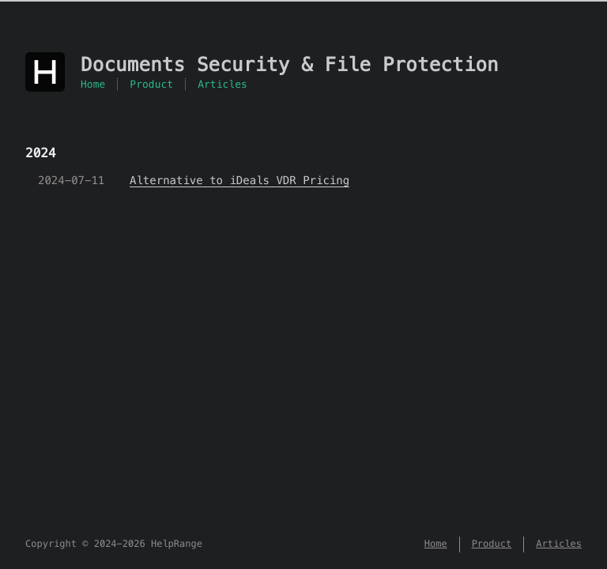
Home (93, 84)
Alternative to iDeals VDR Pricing (239, 180)
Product (151, 84)
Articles (222, 84)
